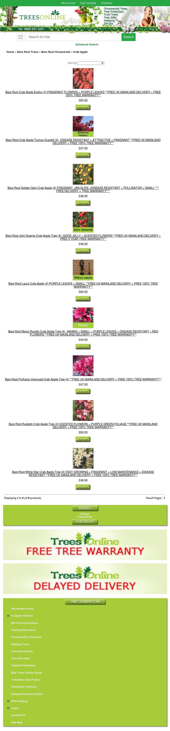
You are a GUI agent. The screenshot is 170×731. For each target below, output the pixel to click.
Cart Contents (88, 3)
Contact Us (16, 715)
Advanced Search (86, 44)
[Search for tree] (73, 37)
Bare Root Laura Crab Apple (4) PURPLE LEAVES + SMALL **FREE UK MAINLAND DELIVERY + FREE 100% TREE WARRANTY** (83, 285)
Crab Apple (80, 52)
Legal (12, 708)
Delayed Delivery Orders (25, 694)
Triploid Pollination (21, 665)
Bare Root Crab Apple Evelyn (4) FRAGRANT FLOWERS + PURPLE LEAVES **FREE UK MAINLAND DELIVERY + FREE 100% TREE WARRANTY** (83, 94)
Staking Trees (18, 644)
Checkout (106, 3)
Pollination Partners (22, 687)
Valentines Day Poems (23, 680)
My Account (68, 3)
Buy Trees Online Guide (24, 673)
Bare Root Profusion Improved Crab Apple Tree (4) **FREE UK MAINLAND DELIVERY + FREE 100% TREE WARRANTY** (83, 379)
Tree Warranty (18, 658)
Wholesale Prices (20, 609)
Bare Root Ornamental (55, 52)
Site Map (15, 722)
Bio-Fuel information (22, 623)
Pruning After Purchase (24, 637)
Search (128, 37)
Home (10, 52)
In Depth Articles (20, 616)
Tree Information (20, 651)
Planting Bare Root (21, 630)
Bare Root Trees (27, 52)
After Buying (17, 701)
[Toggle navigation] (20, 37)
